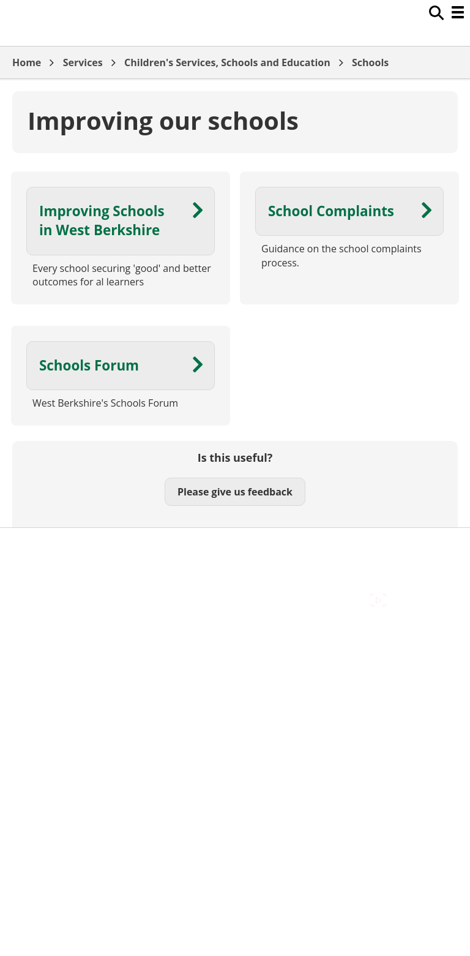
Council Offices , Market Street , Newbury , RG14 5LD (132, 615)
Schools (370, 62)
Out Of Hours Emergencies (73, 588)
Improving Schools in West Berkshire (102, 220)
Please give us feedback (235, 492)
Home (26, 62)
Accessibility (39, 547)
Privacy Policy (42, 602)
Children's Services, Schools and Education (227, 62)
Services (83, 62)
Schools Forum (89, 365)
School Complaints (331, 210)
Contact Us (37, 560)
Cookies (30, 574)
